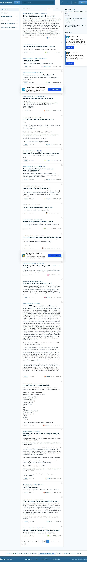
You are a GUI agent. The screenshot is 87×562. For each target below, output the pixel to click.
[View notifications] (62, 2)
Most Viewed (57, 9)
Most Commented (5, 13)
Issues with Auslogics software (8, 27)
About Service (28, 559)
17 (55, 541)
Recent (49, 9)
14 (44, 541)
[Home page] (57, 2)
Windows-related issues (6, 16)
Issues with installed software (8, 23)
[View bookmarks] (67, 2)
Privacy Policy (45, 559)
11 (32, 541)
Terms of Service (56, 559)
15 (47, 541)
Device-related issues (6, 20)
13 (40, 541)
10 (28, 541)
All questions (4, 9)
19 (23, 544)
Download (70, 47)
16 (51, 541)
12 (36, 541)
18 (59, 541)
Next (27, 544)
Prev (24, 541)
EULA (37, 559)
